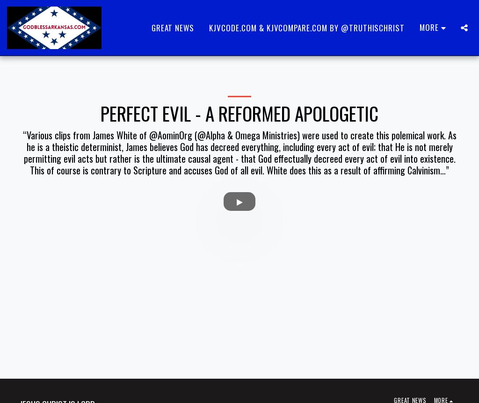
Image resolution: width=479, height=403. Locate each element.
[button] (464, 28)
